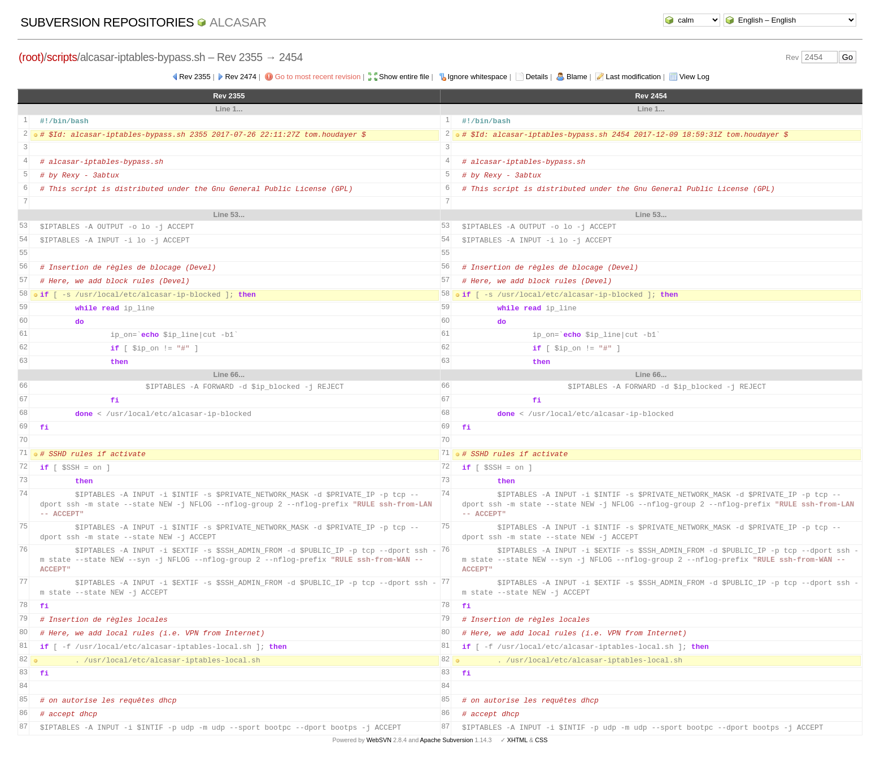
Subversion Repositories (107, 22)
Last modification (633, 76)
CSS (541, 740)
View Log (694, 76)
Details (537, 76)
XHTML (517, 740)
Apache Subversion (446, 740)
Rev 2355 (195, 76)
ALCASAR (238, 22)
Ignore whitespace (478, 76)
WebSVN (379, 740)
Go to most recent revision (318, 76)
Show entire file (404, 76)
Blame (577, 76)
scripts (62, 57)
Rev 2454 (650, 96)
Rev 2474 (240, 76)
